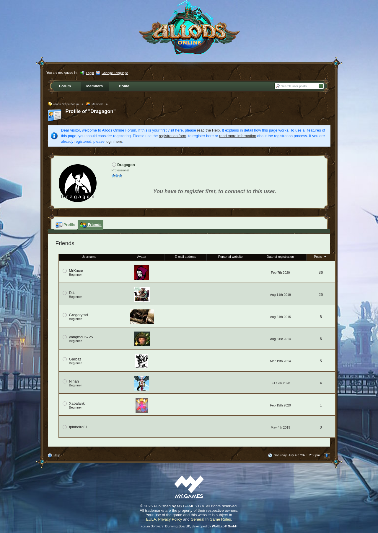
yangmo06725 (81, 337)
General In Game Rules (210, 519)
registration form (172, 136)
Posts (321, 256)
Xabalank (77, 403)
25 (321, 294)
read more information (237, 136)
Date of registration (280, 256)
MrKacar (76, 270)
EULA (151, 519)
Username (89, 256)
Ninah (74, 381)
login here (113, 141)
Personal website (230, 256)
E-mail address (185, 256)
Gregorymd (78, 315)
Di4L (73, 293)
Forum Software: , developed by (189, 526)
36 (321, 272)
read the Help (208, 130)
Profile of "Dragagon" (91, 111)
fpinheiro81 (78, 427)
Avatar (141, 256)
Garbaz (75, 359)
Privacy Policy (170, 519)
